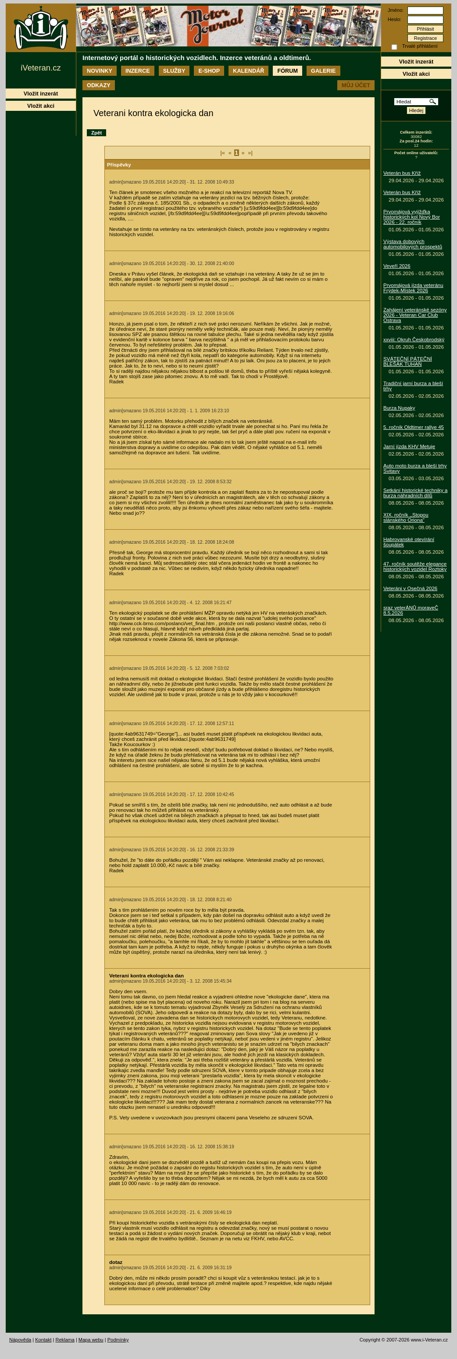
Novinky (99, 70)
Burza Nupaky (399, 408)
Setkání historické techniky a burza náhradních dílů (415, 493)
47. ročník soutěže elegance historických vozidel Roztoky (414, 566)
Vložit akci (416, 74)
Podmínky (118, 1339)
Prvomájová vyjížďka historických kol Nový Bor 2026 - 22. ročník (411, 217)
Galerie (323, 70)
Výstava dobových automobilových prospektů (412, 244)
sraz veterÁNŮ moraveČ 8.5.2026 (410, 610)
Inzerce (137, 70)
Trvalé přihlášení (420, 46)
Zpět (96, 132)
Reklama (64, 1339)
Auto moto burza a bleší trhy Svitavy (414, 468)
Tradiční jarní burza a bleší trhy (413, 386)
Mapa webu (91, 1339)
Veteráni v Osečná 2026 (410, 588)
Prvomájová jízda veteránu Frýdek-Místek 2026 (413, 288)
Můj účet (356, 85)
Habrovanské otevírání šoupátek (408, 542)
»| (250, 152)
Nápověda (20, 1339)
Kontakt (43, 1339)
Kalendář (248, 70)
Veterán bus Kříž (402, 173)
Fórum (287, 70)
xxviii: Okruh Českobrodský (413, 339)
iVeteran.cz (41, 67)
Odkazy (99, 85)
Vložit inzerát (416, 61)
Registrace (425, 38)
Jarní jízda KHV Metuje (409, 446)
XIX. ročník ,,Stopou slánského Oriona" (405, 517)
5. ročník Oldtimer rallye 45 (413, 427)
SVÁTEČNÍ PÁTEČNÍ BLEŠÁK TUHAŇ (407, 361)
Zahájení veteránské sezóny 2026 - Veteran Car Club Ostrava (414, 315)
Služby (174, 70)
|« (222, 152)
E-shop (209, 70)
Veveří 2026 (397, 266)
